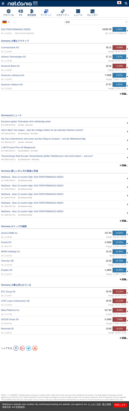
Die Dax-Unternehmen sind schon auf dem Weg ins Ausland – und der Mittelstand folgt (43, 139)
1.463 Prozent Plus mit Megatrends (18, 147)
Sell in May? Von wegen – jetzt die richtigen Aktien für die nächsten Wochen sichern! (42, 130)
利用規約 (20, 407)
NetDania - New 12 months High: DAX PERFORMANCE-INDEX (32, 177)
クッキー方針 (94, 404)
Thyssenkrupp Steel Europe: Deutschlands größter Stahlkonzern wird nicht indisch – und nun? (47, 156)
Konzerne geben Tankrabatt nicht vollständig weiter (26, 121)
